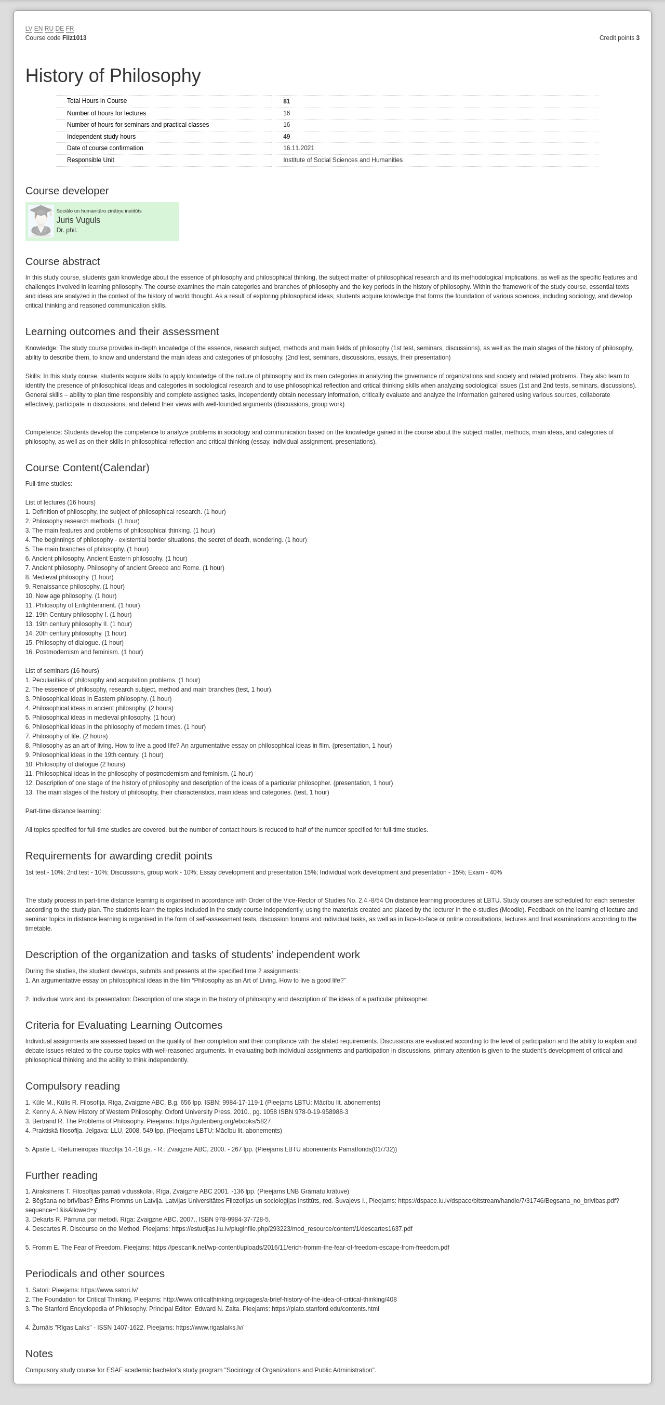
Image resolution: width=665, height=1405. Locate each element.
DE (60, 28)
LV (29, 28)
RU (49, 28)
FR (70, 28)
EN (38, 28)
